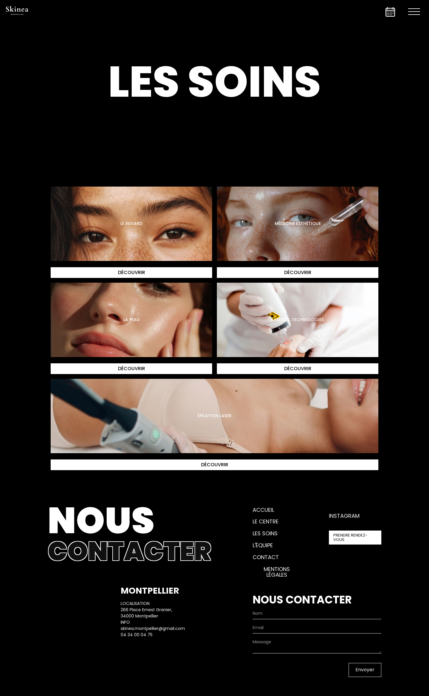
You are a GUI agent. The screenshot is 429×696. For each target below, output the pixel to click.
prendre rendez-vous (350, 537)
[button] (414, 12)
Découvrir (131, 272)
